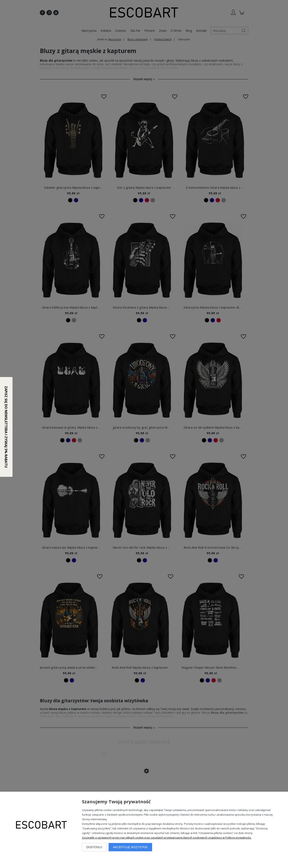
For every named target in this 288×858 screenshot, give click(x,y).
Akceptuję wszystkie (130, 847)
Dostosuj (94, 847)
